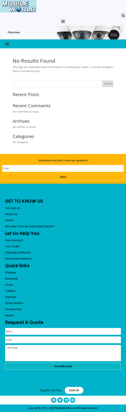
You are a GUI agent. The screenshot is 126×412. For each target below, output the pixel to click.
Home (9, 220)
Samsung (11, 279)
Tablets (10, 291)
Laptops (10, 297)
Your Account (14, 240)
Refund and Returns (18, 259)
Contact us (12, 208)
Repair (9, 315)
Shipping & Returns (17, 252)
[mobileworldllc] (18, 6)
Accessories (13, 309)
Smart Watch (14, 303)
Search (108, 83)
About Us (11, 214)
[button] (123, 15)
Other (9, 285)
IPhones (10, 272)
